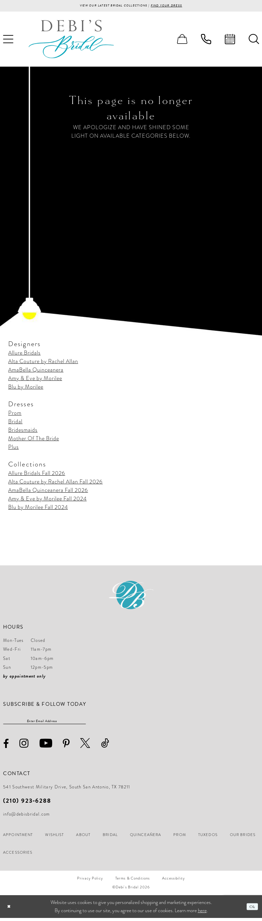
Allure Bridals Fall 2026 (36, 474)
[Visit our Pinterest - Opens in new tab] (66, 746)
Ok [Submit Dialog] (250, 909)
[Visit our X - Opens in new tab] (85, 746)
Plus (13, 448)
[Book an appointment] (230, 40)
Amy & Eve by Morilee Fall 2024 (47, 500)
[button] (182, 40)
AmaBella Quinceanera (35, 371)
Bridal (15, 423)
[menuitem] (182, 40)
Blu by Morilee (25, 388)
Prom (14, 414)
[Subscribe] (82, 723)
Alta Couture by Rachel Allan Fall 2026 (55, 483)
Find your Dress (178, 6)
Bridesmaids (23, 431)
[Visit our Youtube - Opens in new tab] (46, 746)
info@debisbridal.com (26, 817)
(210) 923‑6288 (27, 803)
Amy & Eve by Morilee (35, 379)
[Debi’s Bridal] (71, 40)
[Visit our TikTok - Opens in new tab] (105, 746)
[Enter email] (44, 723)
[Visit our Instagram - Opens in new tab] (24, 746)
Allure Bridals (24, 354)
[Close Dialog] (10, 910)
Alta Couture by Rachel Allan (43, 362)
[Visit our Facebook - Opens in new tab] (6, 747)
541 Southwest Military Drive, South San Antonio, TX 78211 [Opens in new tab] (66, 790)
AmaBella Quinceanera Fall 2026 (48, 491)
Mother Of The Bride (33, 440)
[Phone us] (206, 40)
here (202, 913)
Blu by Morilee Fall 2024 (38, 508)
